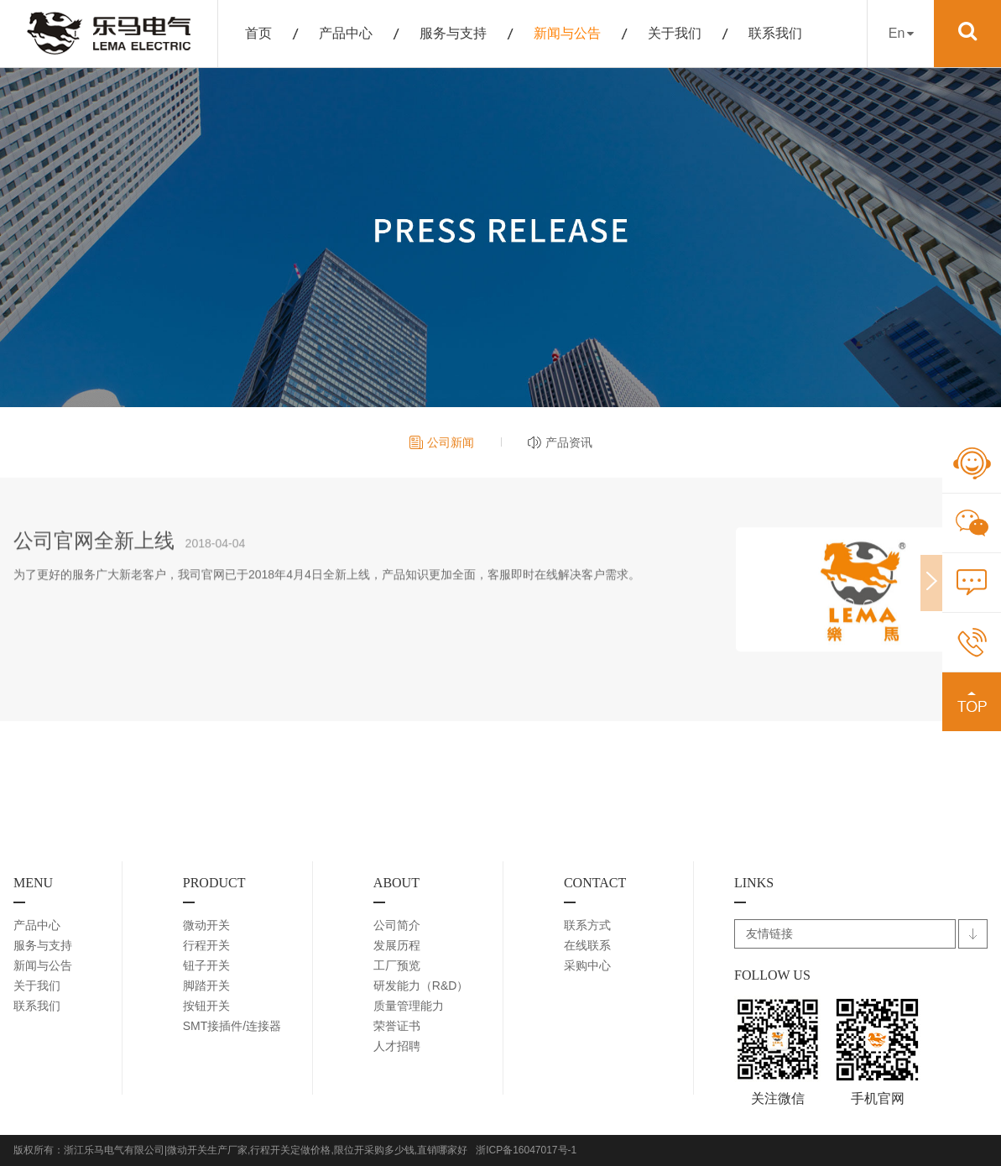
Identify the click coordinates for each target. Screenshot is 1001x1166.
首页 (258, 33)
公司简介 (396, 925)
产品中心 (346, 33)
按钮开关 (206, 1005)
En (901, 33)
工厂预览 (396, 965)
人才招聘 (396, 1046)
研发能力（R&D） (421, 985)
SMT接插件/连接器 (232, 1026)
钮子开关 (206, 965)
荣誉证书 (396, 1026)
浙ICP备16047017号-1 (526, 1150)
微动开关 (206, 925)
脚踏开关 (206, 985)
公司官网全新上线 (94, 551)
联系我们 (775, 33)
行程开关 (206, 945)
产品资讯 (568, 442)
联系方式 (587, 925)
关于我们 (674, 33)
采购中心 (587, 965)
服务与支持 (453, 33)
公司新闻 (450, 442)
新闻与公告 (567, 33)
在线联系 (587, 945)
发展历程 (396, 945)
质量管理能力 (408, 1005)
